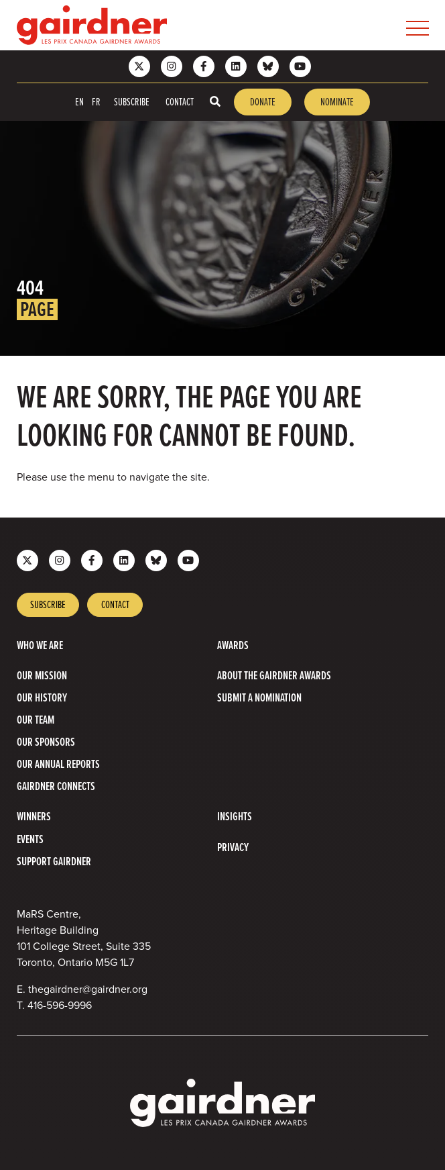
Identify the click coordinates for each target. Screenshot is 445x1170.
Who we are (40, 645)
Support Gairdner (54, 862)
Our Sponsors (46, 742)
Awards (233, 645)
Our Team (35, 720)
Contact (180, 101)
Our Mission (42, 676)
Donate (262, 101)
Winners (34, 817)
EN (79, 101)
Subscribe (131, 101)
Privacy (233, 847)
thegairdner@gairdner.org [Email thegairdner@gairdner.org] (87, 989)
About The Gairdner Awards (274, 676)
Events (30, 839)
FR (96, 101)
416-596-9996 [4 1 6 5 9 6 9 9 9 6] (59, 1005)
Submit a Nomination (259, 698)
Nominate (337, 101)
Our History (42, 698)
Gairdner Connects (56, 786)
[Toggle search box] (215, 101)
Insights (234, 817)
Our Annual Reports (58, 764)
